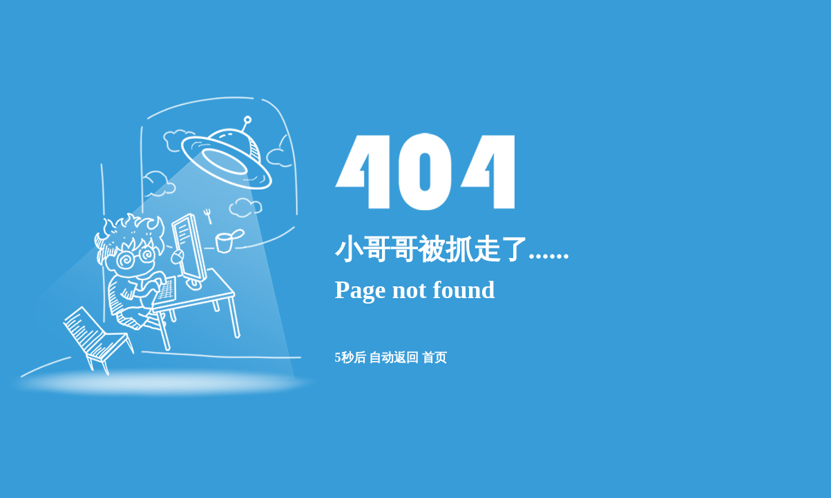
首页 (434, 358)
